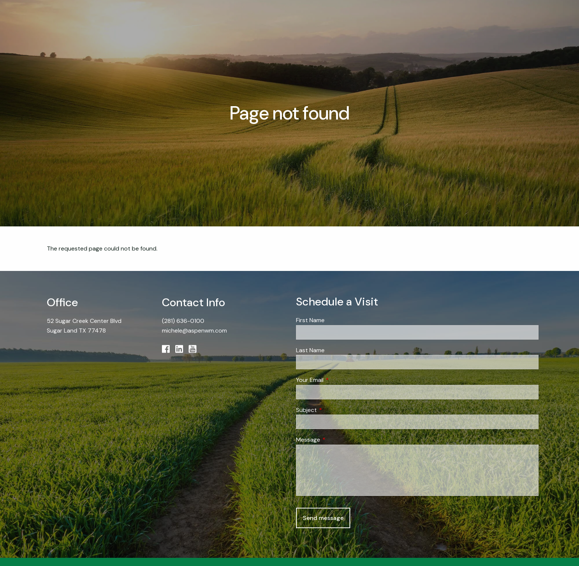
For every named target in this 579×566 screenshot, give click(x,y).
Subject (335, 410)
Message (336, 440)
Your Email (338, 380)
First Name (310, 320)
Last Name (310, 350)
